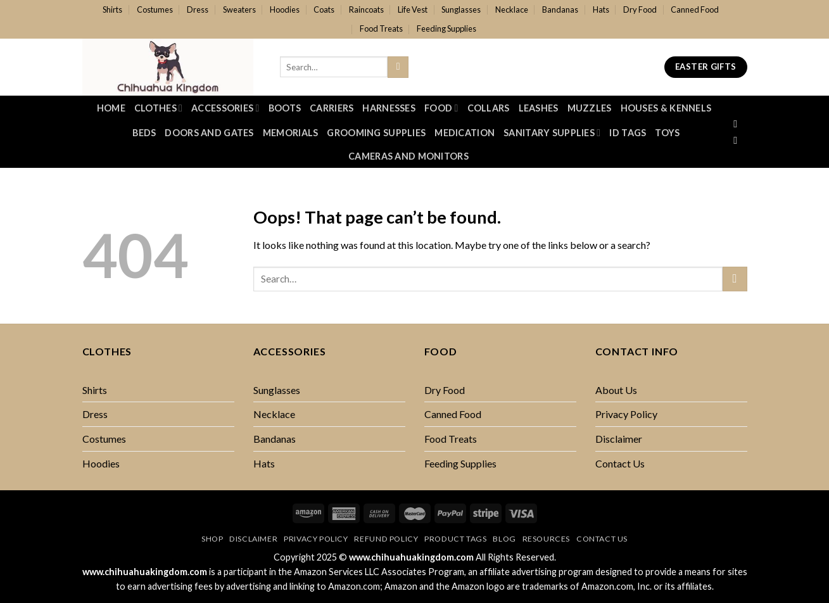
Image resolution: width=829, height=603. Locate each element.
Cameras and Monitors (408, 156)
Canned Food (695, 9)
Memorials (291, 132)
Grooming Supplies (376, 132)
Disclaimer (618, 439)
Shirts (112, 9)
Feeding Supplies (446, 28)
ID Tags (627, 132)
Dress (197, 9)
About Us (616, 390)
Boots (285, 108)
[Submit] (398, 67)
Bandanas (560, 9)
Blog (504, 538)
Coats (323, 9)
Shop (212, 538)
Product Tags (455, 538)
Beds (144, 132)
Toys (667, 132)
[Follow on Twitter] (738, 140)
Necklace (511, 9)
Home (111, 108)
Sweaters (239, 9)
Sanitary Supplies (551, 133)
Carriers (331, 108)
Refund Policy (386, 538)
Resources (546, 538)
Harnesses (388, 108)
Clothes (158, 108)
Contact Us (620, 463)
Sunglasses (461, 9)
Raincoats (366, 9)
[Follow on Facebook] (738, 123)
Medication (464, 132)
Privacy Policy (626, 414)
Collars (488, 108)
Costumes (155, 9)
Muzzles (589, 108)
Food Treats (381, 28)
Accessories (225, 108)
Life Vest (412, 9)
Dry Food (640, 9)
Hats (601, 9)
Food (441, 108)
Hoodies (285, 9)
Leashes (539, 108)
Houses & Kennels (666, 108)
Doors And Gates (209, 132)
